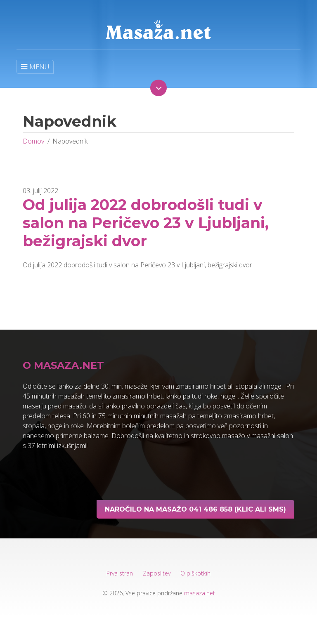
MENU (35, 66)
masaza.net (199, 593)
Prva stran (119, 573)
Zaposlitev (156, 573)
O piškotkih (195, 573)
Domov (33, 141)
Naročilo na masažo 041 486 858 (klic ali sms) (195, 509)
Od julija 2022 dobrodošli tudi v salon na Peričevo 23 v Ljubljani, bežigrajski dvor (146, 223)
